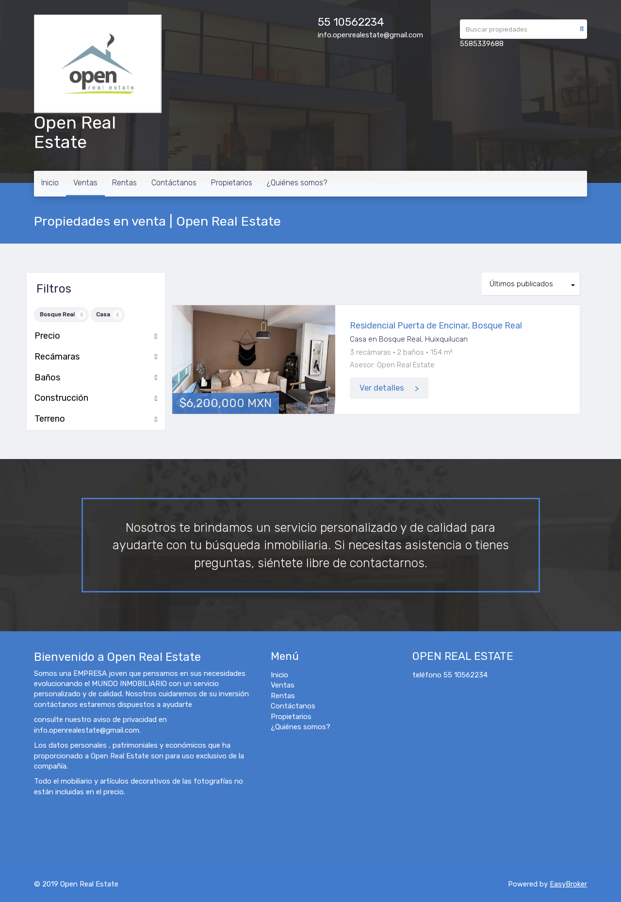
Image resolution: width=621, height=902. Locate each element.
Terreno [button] (95, 419)
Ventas (85, 182)
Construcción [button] (95, 398)
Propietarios (231, 182)
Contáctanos (173, 182)
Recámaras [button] (95, 357)
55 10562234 (351, 22)
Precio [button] (95, 336)
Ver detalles (382, 388)
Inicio (50, 182)
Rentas (124, 182)
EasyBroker (568, 884)
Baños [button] (95, 378)
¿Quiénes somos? (297, 182)
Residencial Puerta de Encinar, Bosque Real (436, 325)
